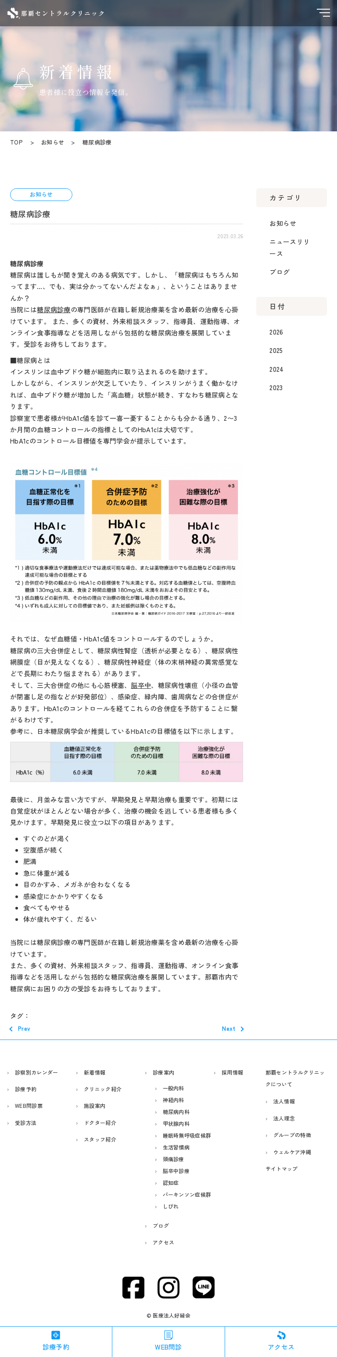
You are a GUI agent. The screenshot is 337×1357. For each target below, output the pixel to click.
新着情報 (94, 1072)
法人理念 (284, 1118)
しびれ (171, 1206)
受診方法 (25, 1122)
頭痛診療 (173, 1159)
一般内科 (173, 1088)
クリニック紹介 (103, 1089)
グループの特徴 (292, 1134)
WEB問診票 (29, 1105)
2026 (276, 331)
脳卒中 (141, 685)
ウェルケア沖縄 (292, 1152)
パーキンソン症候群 (187, 1194)
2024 (276, 369)
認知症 (171, 1182)
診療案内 (163, 1072)
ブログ (279, 271)
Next (228, 1028)
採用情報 (232, 1072)
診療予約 (25, 1089)
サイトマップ (281, 1168)
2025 (276, 350)
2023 (276, 387)
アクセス (163, 1242)
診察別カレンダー (36, 1072)
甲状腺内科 (176, 1123)
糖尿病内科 (176, 1111)
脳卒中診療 (176, 1170)
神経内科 (173, 1099)
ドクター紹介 (100, 1122)
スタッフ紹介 (100, 1139)
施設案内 (94, 1105)
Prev (24, 1028)
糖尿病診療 (54, 309)
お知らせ (282, 223)
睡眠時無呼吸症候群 (187, 1135)
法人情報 (284, 1101)
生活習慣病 (176, 1147)
